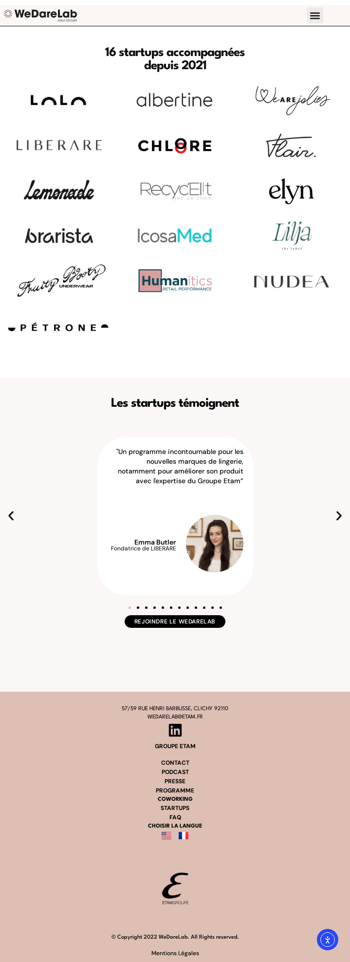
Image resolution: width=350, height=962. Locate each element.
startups (175, 808)
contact (175, 763)
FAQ (175, 817)
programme (175, 790)
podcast (175, 772)
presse (175, 781)
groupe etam (175, 746)
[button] (315, 15)
